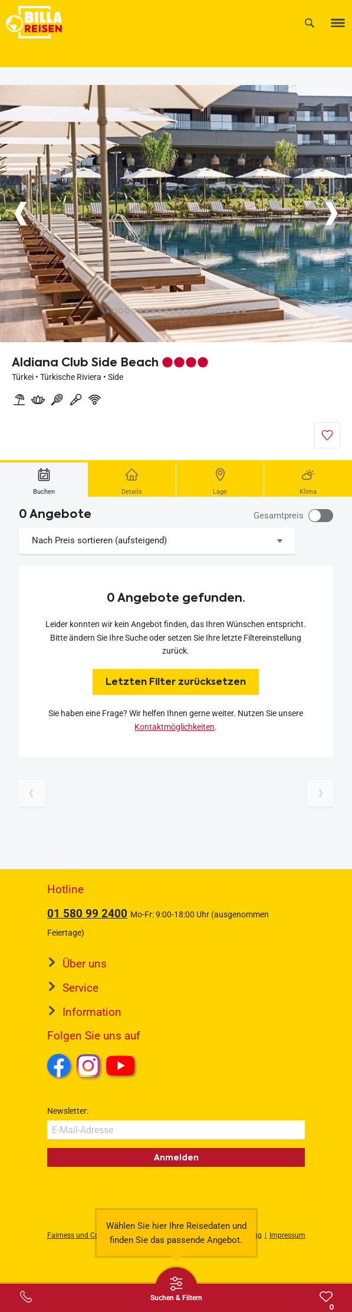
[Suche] (309, 22)
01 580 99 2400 (87, 913)
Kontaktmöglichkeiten (174, 727)
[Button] (20, 213)
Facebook (59, 1065)
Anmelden (176, 1157)
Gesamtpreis (279, 515)
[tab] (44, 478)
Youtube (122, 1067)
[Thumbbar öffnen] (176, 1288)
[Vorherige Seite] (32, 793)
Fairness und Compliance (88, 1235)
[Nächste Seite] (320, 793)
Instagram (88, 1065)
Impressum (287, 1235)
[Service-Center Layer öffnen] (26, 1297)
